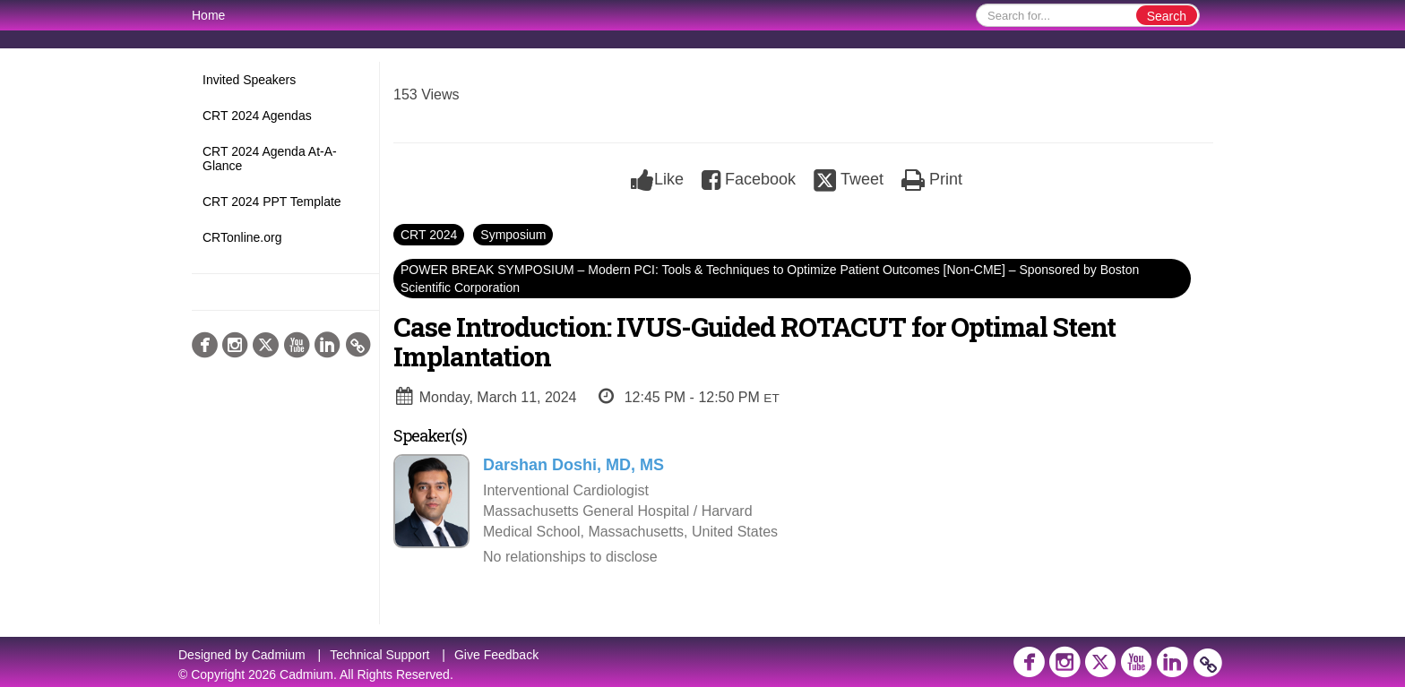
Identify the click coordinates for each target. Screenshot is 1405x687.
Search (1166, 16)
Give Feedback (496, 655)
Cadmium (279, 655)
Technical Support (379, 655)
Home (208, 15)
